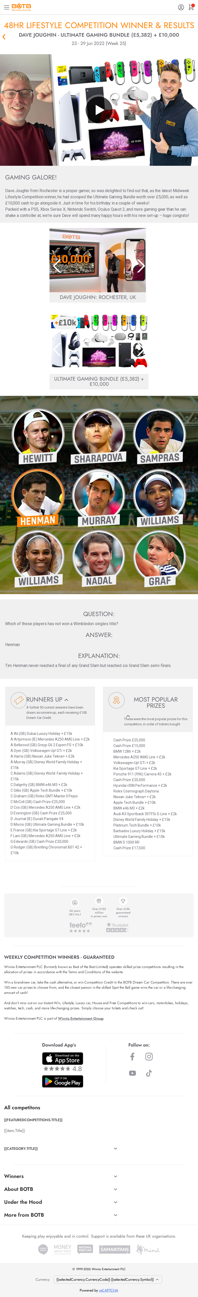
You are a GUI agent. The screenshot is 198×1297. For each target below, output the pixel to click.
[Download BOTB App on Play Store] (62, 1081)
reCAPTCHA (108, 1290)
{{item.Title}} (14, 1131)
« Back (4, 37)
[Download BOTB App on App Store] (62, 1061)
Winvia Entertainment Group (80, 1018)
